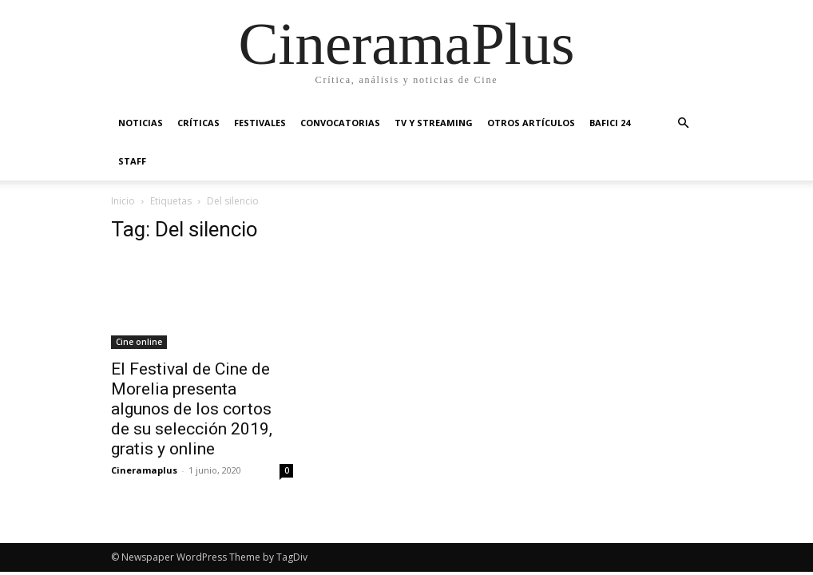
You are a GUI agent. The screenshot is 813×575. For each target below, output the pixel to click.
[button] (683, 123)
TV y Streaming (434, 123)
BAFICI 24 (609, 123)
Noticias (140, 123)
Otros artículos (531, 123)
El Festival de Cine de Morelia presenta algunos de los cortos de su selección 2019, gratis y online (191, 408)
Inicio (123, 201)
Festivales (260, 123)
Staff (132, 161)
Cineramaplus (144, 470)
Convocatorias (340, 123)
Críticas (198, 123)
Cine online (139, 341)
